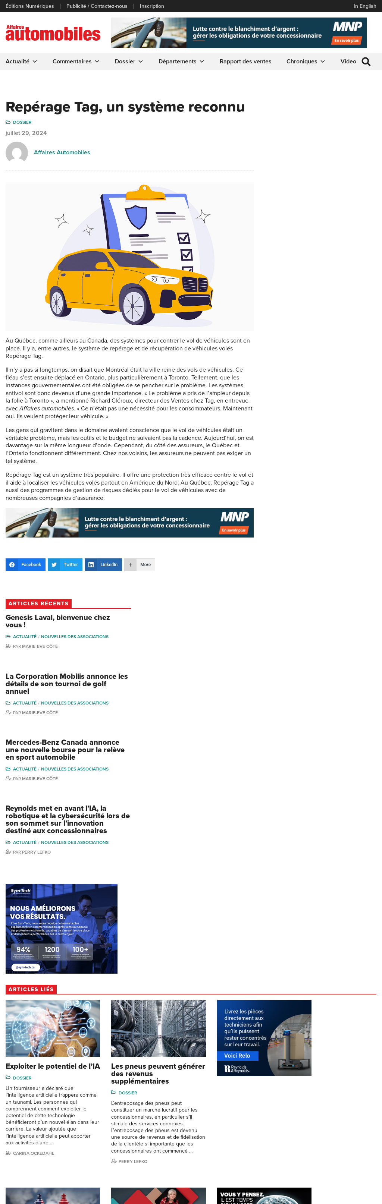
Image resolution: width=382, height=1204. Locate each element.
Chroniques (306, 61)
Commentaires (76, 61)
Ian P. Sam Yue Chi (342, 1103)
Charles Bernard (340, 1092)
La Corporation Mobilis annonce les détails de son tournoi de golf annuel (316, 185)
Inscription (152, 6)
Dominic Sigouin (279, 1148)
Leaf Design (361, 1194)
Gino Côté (272, 1080)
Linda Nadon (274, 1103)
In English (365, 6)
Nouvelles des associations (329, 138)
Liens (12, 1103)
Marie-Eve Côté (295, 147)
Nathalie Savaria (339, 1130)
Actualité (22, 61)
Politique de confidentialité (36, 1194)
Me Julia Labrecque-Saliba (344, 1116)
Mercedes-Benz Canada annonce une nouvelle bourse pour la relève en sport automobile (317, 251)
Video (348, 61)
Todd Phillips (274, 1126)
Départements (182, 61)
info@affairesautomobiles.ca (121, 1040)
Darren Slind (274, 1160)
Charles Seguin (277, 1137)
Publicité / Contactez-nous (97, 6)
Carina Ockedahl (33, 766)
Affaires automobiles (326, 981)
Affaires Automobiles (62, 153)
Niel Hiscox (273, 1092)
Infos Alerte (207, 1092)
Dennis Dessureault (344, 1153)
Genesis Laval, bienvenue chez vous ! (312, 122)
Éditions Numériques (30, 6)
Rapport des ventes (246, 61)
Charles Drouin (338, 1142)
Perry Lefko (291, 353)
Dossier (129, 61)
